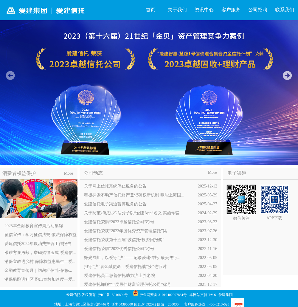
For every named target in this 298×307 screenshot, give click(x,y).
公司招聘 (257, 9)
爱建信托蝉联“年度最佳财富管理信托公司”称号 (150, 284)
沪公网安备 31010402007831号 (163, 295)
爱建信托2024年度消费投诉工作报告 (37, 243)
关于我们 (177, 9)
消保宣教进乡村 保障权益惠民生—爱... (39, 261)
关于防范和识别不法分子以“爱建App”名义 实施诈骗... (150, 213)
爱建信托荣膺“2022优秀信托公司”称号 (150, 248)
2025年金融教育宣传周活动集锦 (33, 226)
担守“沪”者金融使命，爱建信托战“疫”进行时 (150, 266)
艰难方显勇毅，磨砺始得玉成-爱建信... (40, 252)
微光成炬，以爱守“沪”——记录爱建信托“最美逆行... (150, 257)
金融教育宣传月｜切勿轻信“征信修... (38, 270)
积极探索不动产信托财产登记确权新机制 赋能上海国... (150, 195)
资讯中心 (204, 9)
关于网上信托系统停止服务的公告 (150, 186)
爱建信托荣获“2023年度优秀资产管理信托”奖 (150, 231)
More (68, 173)
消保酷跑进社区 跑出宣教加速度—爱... (39, 279)
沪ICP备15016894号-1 (114, 295)
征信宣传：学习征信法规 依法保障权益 (40, 234)
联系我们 (284, 9)
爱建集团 (225, 295)
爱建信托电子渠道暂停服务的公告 (150, 204)
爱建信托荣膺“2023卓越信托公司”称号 (150, 222)
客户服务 (230, 9)
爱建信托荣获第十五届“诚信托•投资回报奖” (150, 239)
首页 (150, 9)
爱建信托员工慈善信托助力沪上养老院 (150, 275)
